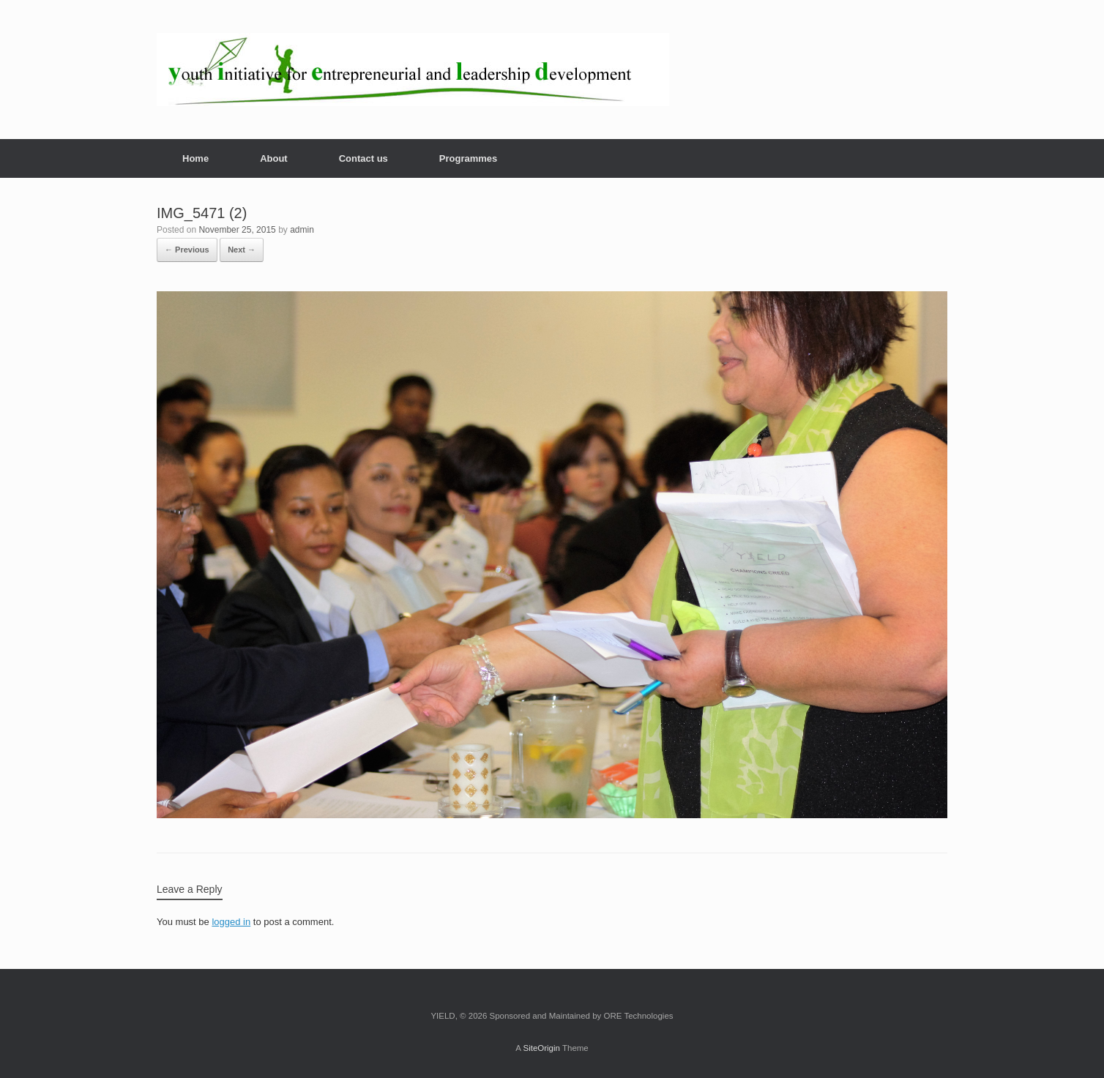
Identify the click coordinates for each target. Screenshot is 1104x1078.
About (274, 158)
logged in (231, 921)
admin (302, 230)
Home (195, 158)
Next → (242, 249)
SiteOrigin (541, 1048)
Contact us (363, 158)
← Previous (187, 249)
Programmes (468, 158)
